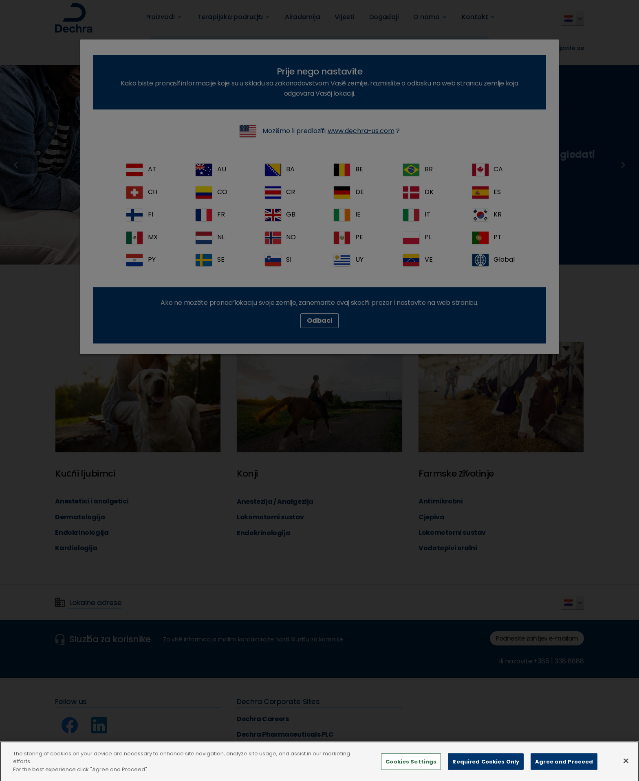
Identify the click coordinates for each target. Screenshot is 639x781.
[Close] (626, 771)
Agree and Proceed (564, 771)
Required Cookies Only (485, 771)
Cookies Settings (411, 771)
